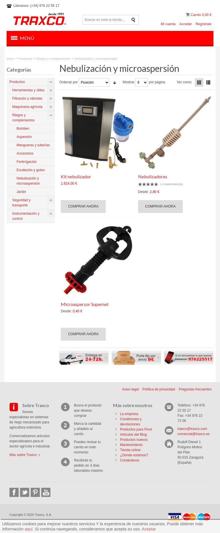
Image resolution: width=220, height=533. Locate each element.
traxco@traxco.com (192, 429)
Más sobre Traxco (23, 455)
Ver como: (184, 82)
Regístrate (203, 24)
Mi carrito (188, 15)
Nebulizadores (152, 176)
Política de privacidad (158, 389)
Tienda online (130, 450)
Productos (25, 58)
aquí (29, 529)
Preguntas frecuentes (195, 389)
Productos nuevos (134, 440)
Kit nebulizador (76, 176)
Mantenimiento (131, 445)
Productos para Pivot (136, 429)
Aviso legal (130, 389)
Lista (208, 82)
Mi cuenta (168, 24)
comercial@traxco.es (194, 434)
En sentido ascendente (114, 82)
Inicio (10, 58)
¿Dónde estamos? (134, 455)
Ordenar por (68, 82)
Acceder (185, 24)
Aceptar (149, 529)
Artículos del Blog (133, 435)
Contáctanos (129, 460)
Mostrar (128, 82)
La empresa (129, 414)
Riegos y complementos (53, 58)
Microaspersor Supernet (85, 304)
